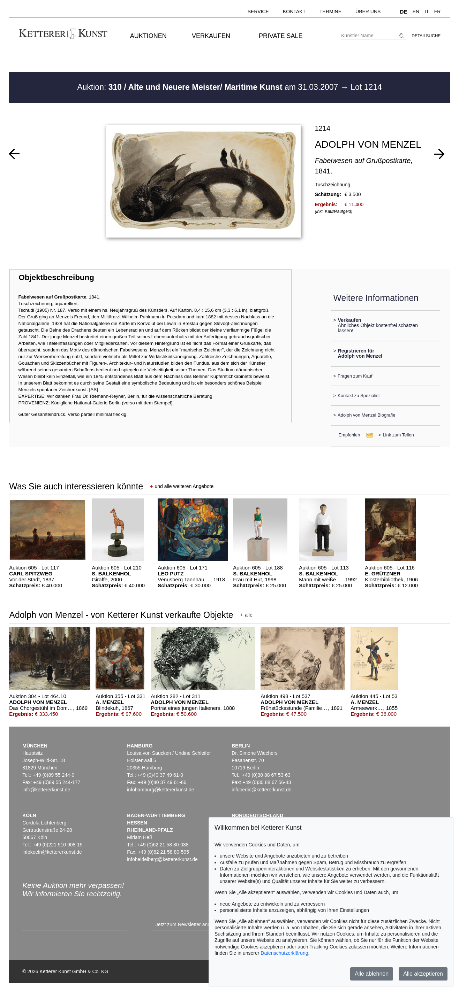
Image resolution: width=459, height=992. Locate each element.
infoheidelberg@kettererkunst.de (162, 859)
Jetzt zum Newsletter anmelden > (192, 924)
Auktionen (148, 35)
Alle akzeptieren (423, 974)
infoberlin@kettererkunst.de (261, 789)
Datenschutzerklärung (284, 953)
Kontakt (294, 11)
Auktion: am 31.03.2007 (208, 87)
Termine (330, 11)
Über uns (368, 11)
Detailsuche (426, 35)
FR (437, 11)
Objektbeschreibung (56, 277)
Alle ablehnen (372, 974)
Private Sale (280, 35)
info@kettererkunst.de (46, 789)
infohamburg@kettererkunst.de (160, 789)
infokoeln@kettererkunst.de (52, 852)
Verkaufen (211, 35)
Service (258, 11)
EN (416, 11)
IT (426, 11)
